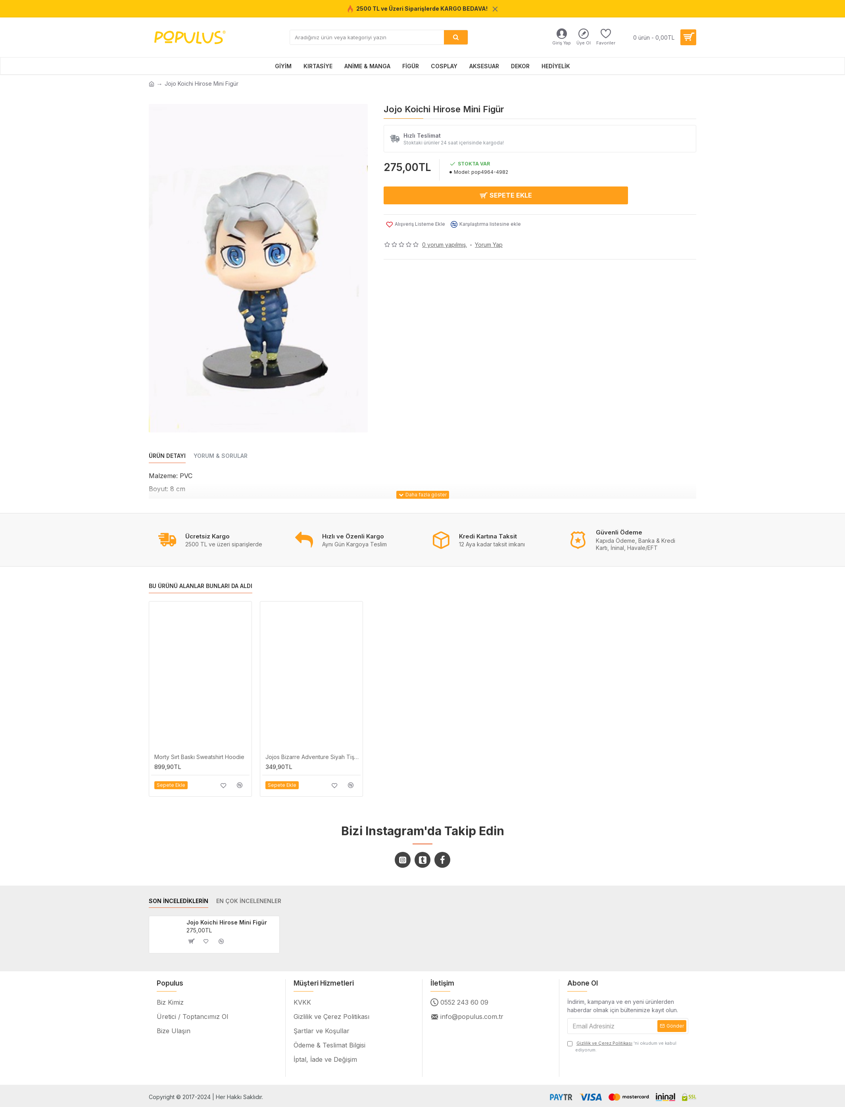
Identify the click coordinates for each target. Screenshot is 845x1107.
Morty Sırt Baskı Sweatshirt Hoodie (199, 756)
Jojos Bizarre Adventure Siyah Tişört (313, 756)
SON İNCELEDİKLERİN (178, 901)
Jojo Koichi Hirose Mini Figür (226, 922)
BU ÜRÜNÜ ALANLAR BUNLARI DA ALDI (200, 586)
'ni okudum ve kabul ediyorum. (621, 1046)
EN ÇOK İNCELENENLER (248, 901)
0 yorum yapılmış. (444, 242)
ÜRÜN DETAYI (167, 455)
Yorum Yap (489, 242)
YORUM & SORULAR (221, 455)
